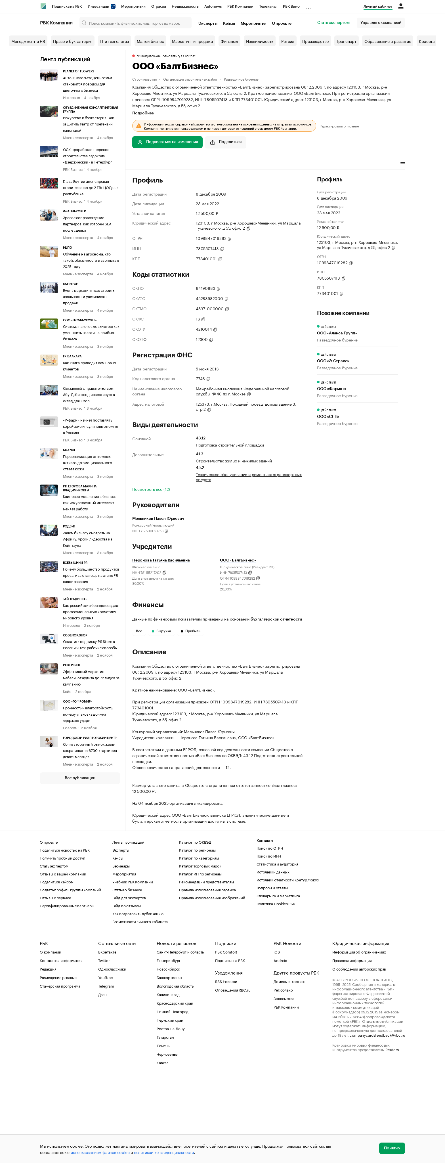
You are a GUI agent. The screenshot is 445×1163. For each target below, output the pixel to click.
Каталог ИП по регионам (200, 959)
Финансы (229, 41)
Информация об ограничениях (359, 1037)
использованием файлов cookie (100, 1152)
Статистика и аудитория (278, 949)
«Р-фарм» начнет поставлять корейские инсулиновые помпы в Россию (90, 426)
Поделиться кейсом (57, 967)
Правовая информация (352, 1045)
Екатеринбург (169, 1045)
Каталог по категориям (199, 943)
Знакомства (284, 1083)
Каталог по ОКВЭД (195, 927)
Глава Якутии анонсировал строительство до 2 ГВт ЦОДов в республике (90, 187)
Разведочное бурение (241, 78)
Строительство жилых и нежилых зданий (234, 460)
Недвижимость (185, 6)
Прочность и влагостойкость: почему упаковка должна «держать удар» (88, 714)
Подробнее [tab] (143, 113)
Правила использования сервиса (207, 975)
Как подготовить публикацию (137, 998)
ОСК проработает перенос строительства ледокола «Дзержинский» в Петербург (87, 155)
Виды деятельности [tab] (174, 163)
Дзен (102, 1079)
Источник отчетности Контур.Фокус (288, 965)
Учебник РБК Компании (132, 967)
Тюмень (163, 1130)
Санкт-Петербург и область (180, 1037)
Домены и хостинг (289, 1066)
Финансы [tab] (207, 163)
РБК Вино (291, 6)
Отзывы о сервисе (55, 983)
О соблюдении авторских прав (359, 1054)
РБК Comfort (226, 1037)
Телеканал (268, 6)
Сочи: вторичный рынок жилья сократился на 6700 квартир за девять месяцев (90, 750)
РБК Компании (240, 6)
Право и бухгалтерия (72, 41)
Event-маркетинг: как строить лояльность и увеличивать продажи (88, 296)
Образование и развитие (387, 41)
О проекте (281, 24)
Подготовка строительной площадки (230, 444)
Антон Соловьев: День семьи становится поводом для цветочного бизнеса (87, 83)
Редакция (48, 1054)
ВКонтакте (107, 1037)
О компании (50, 1037)
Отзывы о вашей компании (63, 959)
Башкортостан (169, 1062)
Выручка (161, 631)
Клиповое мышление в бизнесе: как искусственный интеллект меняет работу (90, 502)
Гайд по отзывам (126, 991)
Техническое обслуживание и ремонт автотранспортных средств (249, 477)
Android (280, 1045)
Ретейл (287, 41)
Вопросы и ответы (272, 973)
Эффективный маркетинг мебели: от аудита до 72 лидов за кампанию (91, 677)
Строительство (144, 78)
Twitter (104, 1045)
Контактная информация (61, 1045)
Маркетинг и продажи (192, 41)
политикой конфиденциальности (164, 1152)
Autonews (213, 6)
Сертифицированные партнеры (67, 991)
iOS (277, 1037)
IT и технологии (114, 41)
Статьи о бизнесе (127, 975)
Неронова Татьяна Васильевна (161, 560)
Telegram (106, 1071)
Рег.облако (283, 1075)
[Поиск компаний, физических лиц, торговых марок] (135, 22)
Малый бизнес (150, 41)
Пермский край (170, 1105)
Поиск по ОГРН (270, 933)
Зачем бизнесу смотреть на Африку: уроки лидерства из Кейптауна (87, 538)
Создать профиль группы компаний (70, 975)
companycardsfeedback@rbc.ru (377, 1120)
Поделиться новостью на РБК (65, 935)
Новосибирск (168, 1054)
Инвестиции (102, 6)
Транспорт (346, 41)
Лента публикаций (65, 59)
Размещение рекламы (58, 1062)
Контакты (265, 926)
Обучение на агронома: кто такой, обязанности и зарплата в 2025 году (91, 260)
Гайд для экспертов (129, 983)
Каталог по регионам (197, 935)
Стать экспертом (333, 23)
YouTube (105, 1062)
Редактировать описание (339, 125)
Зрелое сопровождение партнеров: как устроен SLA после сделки (87, 223)
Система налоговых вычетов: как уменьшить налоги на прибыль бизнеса (91, 332)
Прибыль (190, 631)
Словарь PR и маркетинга (278, 981)
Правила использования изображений (212, 983)
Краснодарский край (175, 1088)
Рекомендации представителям (206, 967)
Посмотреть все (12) (151, 488)
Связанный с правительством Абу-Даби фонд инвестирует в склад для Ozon (89, 394)
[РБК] (43, 6)
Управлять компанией (380, 23)
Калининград (168, 1079)
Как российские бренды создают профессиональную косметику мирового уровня (91, 611)
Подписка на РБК (67, 6)
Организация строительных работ (190, 78)
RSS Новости (226, 1066)
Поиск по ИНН (269, 941)
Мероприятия (133, 6)
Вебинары (121, 951)
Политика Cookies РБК (276, 989)
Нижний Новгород (172, 1096)
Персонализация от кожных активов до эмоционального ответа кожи (87, 462)
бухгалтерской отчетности (276, 619)
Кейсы (229, 24)
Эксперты (207, 24)
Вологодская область (175, 1071)
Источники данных (273, 957)
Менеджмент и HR (28, 41)
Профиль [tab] (140, 163)
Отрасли (158, 6)
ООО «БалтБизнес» (238, 560)
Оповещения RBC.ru (233, 1075)
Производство (315, 41)
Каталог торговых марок (200, 951)
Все (139, 631)
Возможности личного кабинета (140, 1006)
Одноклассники (112, 1054)
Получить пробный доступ (62, 943)
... (308, 5)
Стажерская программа (60, 1071)
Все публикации (80, 778)
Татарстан (165, 1122)
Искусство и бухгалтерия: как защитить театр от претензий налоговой (88, 123)
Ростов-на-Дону (170, 1113)
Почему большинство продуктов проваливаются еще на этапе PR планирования (91, 575)
